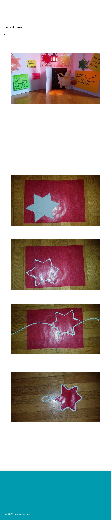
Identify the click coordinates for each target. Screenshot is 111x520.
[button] (106, 6)
